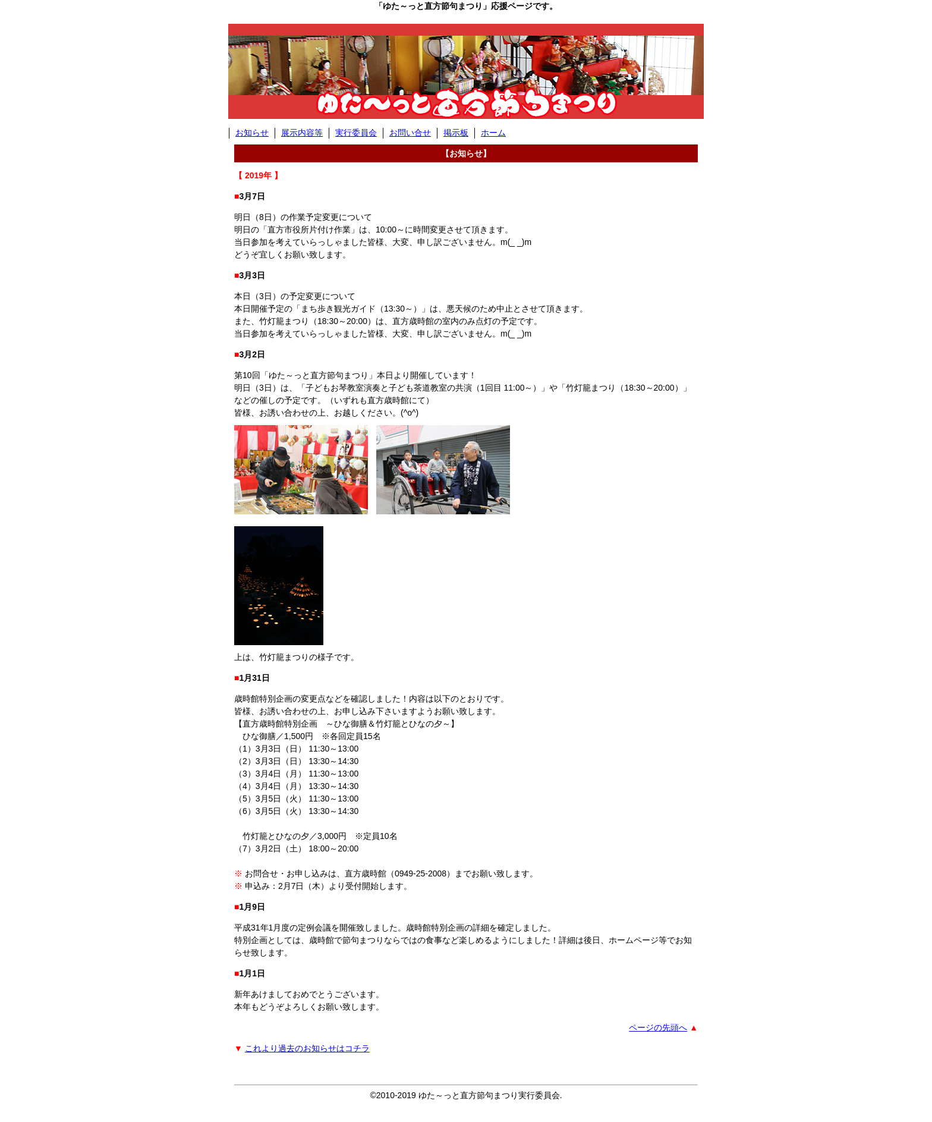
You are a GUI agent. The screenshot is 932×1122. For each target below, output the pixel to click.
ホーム (493, 132)
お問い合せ (410, 132)
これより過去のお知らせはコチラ (307, 1048)
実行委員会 (356, 132)
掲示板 (455, 132)
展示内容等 (302, 132)
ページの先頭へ (658, 1027)
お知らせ (252, 132)
